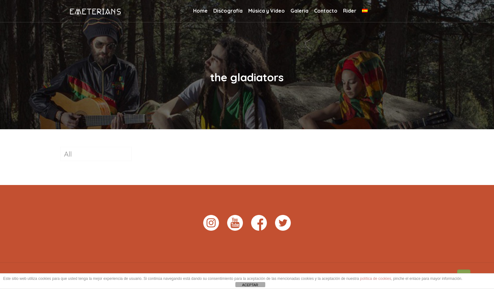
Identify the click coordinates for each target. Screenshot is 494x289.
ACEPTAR (250, 285)
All (68, 154)
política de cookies (375, 278)
